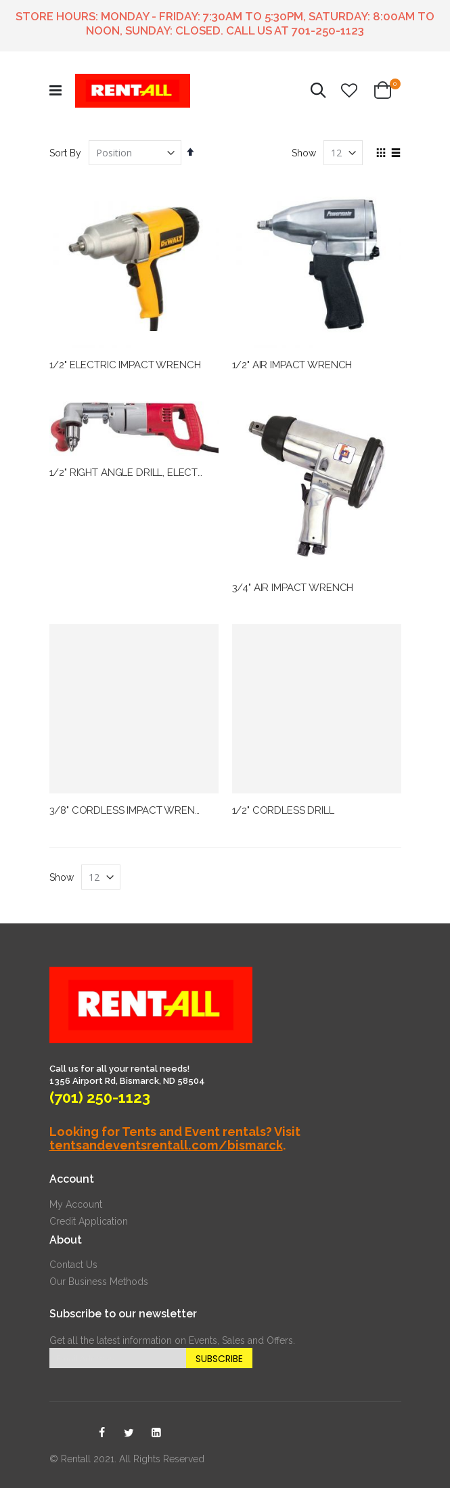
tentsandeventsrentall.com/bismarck (166, 1145)
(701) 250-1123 (99, 1097)
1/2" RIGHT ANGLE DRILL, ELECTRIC (131, 472)
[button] (349, 90)
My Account (75, 1204)
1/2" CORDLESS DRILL (283, 810)
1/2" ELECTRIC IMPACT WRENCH (125, 365)
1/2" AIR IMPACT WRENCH (292, 365)
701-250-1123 (328, 30)
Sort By (65, 153)
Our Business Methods (98, 1281)
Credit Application (88, 1221)
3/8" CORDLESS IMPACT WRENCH (129, 810)
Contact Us (73, 1264)
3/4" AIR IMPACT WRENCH (293, 588)
